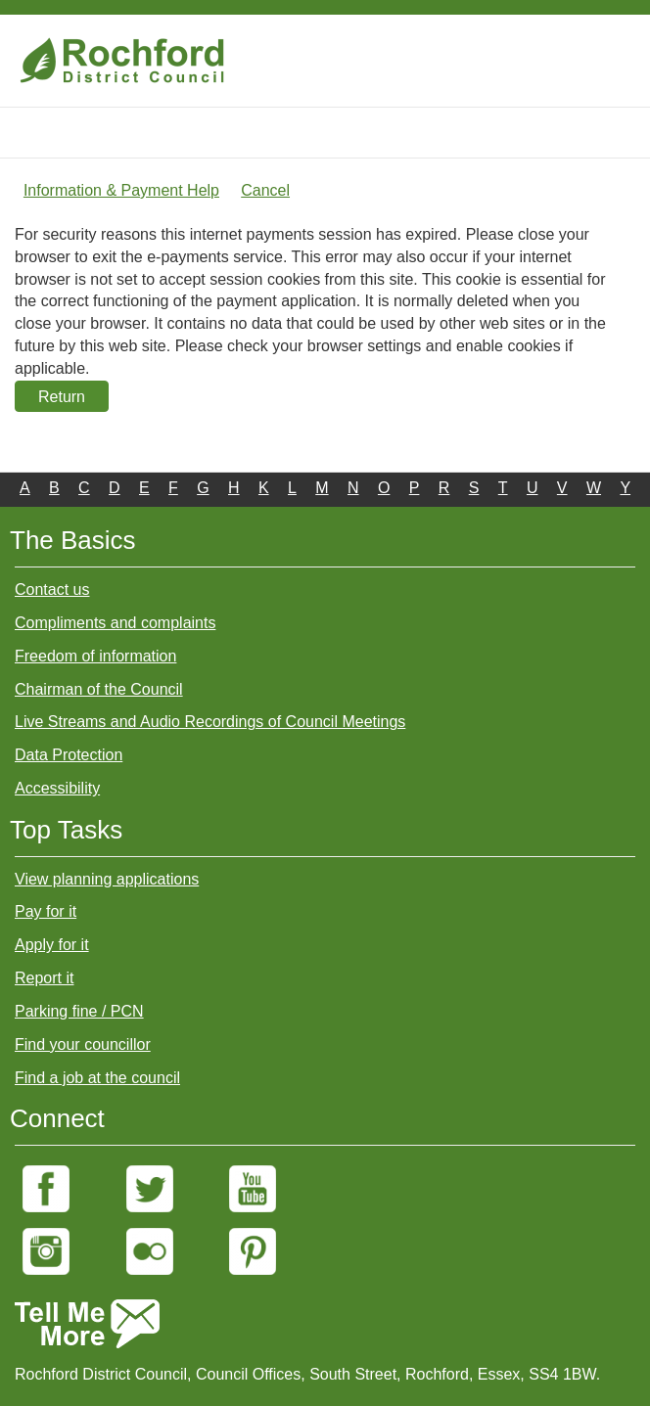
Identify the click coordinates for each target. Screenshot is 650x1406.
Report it (44, 978)
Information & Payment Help (121, 190)
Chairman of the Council (99, 689)
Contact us (52, 589)
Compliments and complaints (115, 622)
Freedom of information (95, 656)
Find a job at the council (97, 1077)
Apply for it (52, 944)
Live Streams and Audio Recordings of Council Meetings (210, 721)
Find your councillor (83, 1044)
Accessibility (57, 788)
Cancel (265, 190)
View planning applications (107, 879)
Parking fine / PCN (79, 1011)
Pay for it (45, 911)
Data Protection (68, 755)
